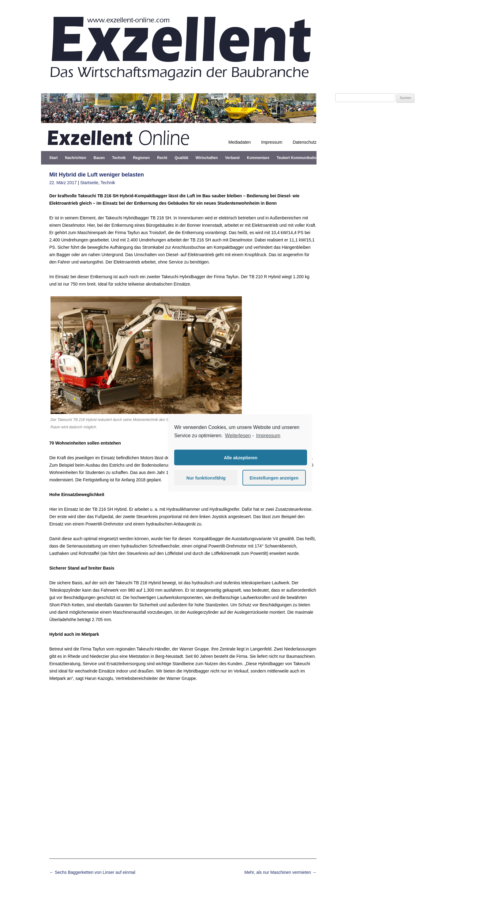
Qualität (181, 158)
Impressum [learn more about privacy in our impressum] (268, 435)
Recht (162, 158)
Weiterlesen (238, 435)
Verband (232, 158)
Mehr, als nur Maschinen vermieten (280, 872)
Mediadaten (239, 142)
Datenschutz (305, 142)
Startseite (89, 182)
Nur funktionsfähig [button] (206, 477)
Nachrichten (75, 158)
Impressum (271, 142)
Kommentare (258, 158)
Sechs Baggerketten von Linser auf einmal (92, 872)
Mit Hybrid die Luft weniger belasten (96, 175)
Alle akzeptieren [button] (240, 457)
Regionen (141, 158)
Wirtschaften (207, 158)
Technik (119, 158)
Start (53, 158)
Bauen (99, 158)
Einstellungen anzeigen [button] (273, 477)
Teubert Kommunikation (298, 158)
